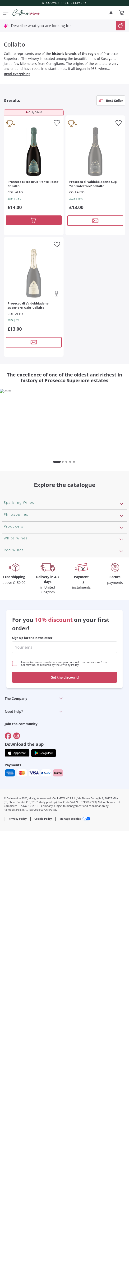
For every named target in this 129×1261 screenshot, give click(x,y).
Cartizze (11, 567)
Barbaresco (14, 948)
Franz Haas (14, 762)
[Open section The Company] (61, 1109)
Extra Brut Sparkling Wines (27, 598)
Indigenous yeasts (20, 695)
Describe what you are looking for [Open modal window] (41, 25)
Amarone (12, 933)
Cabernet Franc (17, 903)
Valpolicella (14, 895)
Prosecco (12, 552)
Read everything (17, 74)
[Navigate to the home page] (26, 12)
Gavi (8, 821)
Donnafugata (15, 739)
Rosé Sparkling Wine (22, 544)
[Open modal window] (95, 220)
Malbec (10, 918)
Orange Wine (15, 634)
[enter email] (64, 1058)
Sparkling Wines (18, 537)
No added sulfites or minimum (31, 664)
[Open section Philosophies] (121, 616)
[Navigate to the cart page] (122, 12)
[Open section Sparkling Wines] (121, 526)
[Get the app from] (17, 1164)
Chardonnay (15, 859)
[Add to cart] (34, 220)
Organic (11, 680)
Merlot (10, 956)
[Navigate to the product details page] (34, 151)
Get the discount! (65, 1088)
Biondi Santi (14, 754)
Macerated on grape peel (26, 649)
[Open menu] (5, 12)
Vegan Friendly (17, 626)
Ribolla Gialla (15, 851)
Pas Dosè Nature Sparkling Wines (33, 605)
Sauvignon (13, 874)
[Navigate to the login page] (111, 12)
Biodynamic (14, 657)
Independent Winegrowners (29, 672)
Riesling (11, 836)
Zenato (10, 777)
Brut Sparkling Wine (21, 590)
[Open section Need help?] (61, 1122)
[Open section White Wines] (121, 795)
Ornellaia (12, 724)
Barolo (10, 910)
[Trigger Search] (120, 25)
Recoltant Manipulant (23, 642)
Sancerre (12, 844)
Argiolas (11, 769)
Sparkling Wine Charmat (25, 575)
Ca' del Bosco (16, 731)
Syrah (9, 963)
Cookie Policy (43, 1229)
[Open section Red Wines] (121, 884)
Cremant (11, 582)
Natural (10, 687)
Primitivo (12, 925)
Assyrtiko (12, 806)
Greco (9, 813)
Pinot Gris (13, 866)
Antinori (11, 716)
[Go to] (8, 1147)
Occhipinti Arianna (20, 746)
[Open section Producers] (121, 705)
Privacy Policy (70, 1076)
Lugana (10, 828)
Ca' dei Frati (14, 784)
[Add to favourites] (57, 123)
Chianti (10, 941)
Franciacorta (15, 560)
